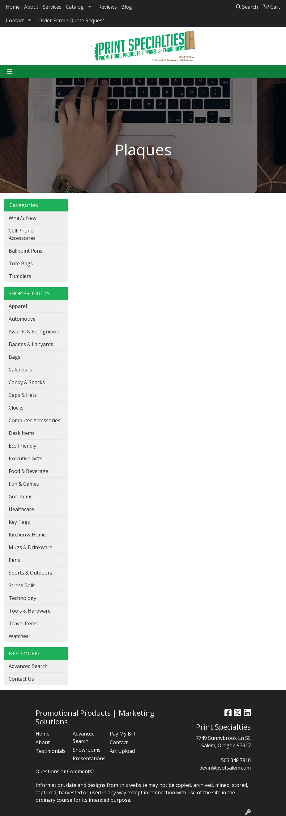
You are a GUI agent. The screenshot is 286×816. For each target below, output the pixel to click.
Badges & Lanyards (31, 344)
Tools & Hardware (30, 610)
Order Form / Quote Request (71, 20)
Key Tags (19, 522)
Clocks (16, 407)
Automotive (22, 318)
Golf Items (20, 496)
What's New (22, 218)
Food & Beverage (28, 471)
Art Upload (122, 751)
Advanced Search (28, 666)
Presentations (87, 758)
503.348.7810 (236, 760)
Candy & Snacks (27, 382)
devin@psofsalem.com (225, 767)
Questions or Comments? (65, 771)
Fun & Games (24, 483)
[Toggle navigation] (9, 71)
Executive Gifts (25, 458)
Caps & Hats (23, 395)
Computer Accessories (34, 420)
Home (13, 6)
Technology (22, 598)
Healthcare (21, 509)
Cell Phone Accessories (22, 234)
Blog (126, 6)
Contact (15, 20)
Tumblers (20, 276)
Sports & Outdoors (30, 572)
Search (247, 6)
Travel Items (23, 623)
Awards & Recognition (34, 331)
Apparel (18, 306)
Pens (14, 560)
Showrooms (86, 749)
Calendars (20, 369)
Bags (14, 357)
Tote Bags (21, 263)
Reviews (107, 6)
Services (52, 6)
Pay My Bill (122, 733)
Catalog (75, 6)
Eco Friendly (22, 445)
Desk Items (22, 433)
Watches (18, 636)
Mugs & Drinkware (30, 547)
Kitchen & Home (27, 534)
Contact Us (21, 678)
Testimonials (50, 751)
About (31, 6)
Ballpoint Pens (25, 250)
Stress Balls (22, 585)
